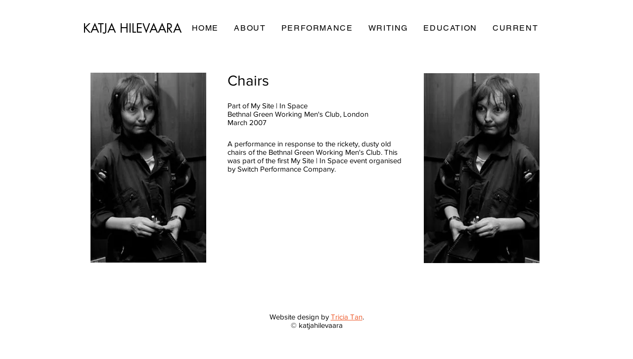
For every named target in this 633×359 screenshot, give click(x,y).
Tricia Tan (346, 317)
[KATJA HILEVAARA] (133, 28)
